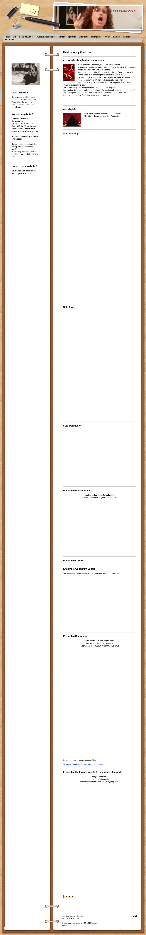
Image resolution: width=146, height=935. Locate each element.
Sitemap (80, 916)
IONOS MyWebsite (90, 923)
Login (135, 916)
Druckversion (69, 916)
